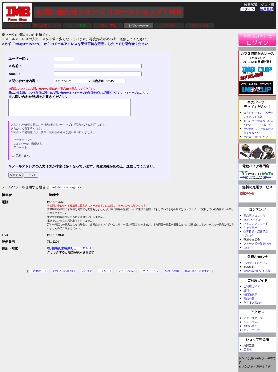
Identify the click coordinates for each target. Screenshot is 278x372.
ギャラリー (250, 227)
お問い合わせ (138, 26)
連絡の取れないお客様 (257, 270)
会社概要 (86, 274)
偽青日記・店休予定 (197, 274)
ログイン (248, 9)
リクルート (105, 274)
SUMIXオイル (252, 219)
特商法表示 (172, 274)
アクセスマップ (149, 274)
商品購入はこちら (254, 215)
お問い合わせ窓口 (64, 274)
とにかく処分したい (255, 136)
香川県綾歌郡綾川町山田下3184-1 (69, 251)
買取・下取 (108, 26)
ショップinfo (125, 274)
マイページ (169, 26)
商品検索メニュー (46, 26)
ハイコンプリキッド (255, 223)
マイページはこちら (135, 92)
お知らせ (16, 26)
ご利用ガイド (199, 26)
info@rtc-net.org (63, 190)
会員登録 (266, 9)
